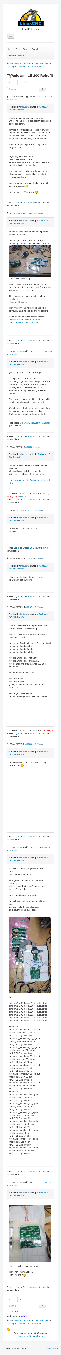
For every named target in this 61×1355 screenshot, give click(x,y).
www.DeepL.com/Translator (37, 423)
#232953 (28, 447)
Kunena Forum (36, 1336)
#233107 (28, 607)
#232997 (28, 510)
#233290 (28, 744)
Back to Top (52, 1348)
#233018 (28, 559)
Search (35, 49)
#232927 (48, 351)
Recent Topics (22, 49)
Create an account (31, 202)
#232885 (28, 213)
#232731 (48, 97)
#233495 (48, 847)
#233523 (48, 1182)
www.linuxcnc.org (16, 56)
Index (10, 49)
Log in (16, 202)
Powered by (23, 1336)
